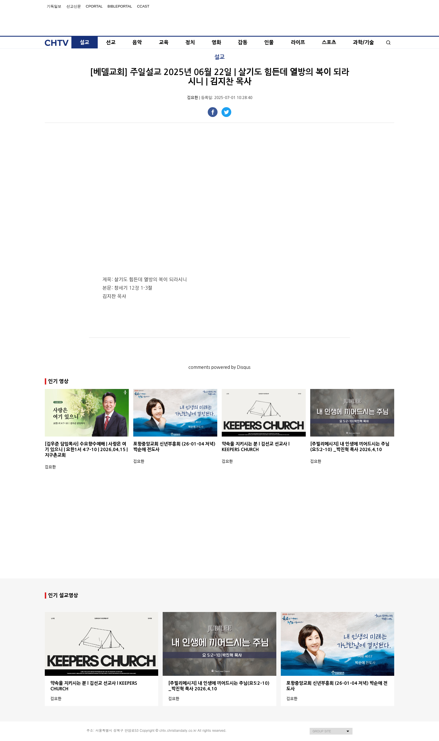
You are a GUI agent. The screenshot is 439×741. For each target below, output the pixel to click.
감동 (242, 42)
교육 (164, 42)
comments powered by (219, 367)
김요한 (192, 98)
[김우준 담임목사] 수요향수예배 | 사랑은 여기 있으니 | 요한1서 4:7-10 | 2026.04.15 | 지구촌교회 (86, 449)
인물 (269, 42)
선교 (111, 42)
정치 (190, 42)
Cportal (94, 6)
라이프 (298, 42)
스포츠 (329, 42)
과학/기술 (363, 42)
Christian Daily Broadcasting (219, 20)
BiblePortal (120, 6)
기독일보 (54, 6)
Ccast (143, 6)
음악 (137, 42)
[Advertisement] (219, 534)
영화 (216, 42)
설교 (84, 42)
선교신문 (73, 6)
